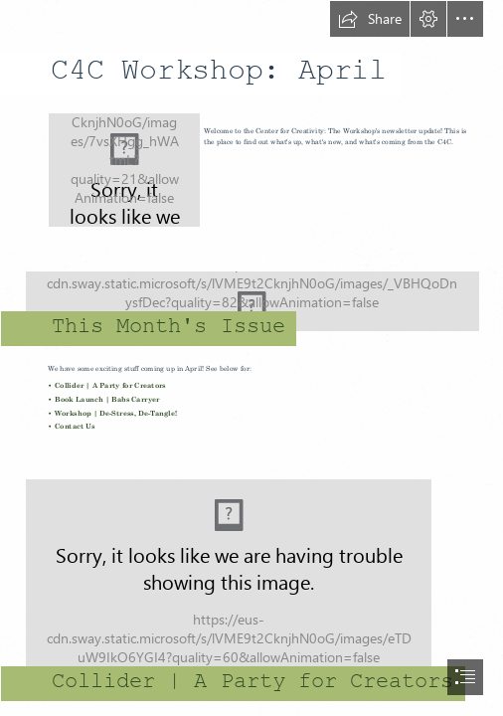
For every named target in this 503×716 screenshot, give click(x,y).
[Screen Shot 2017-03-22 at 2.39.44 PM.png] (251, 574)
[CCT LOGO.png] (123, 169)
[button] (370, 19)
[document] (251, 358)
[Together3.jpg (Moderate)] (251, 293)
